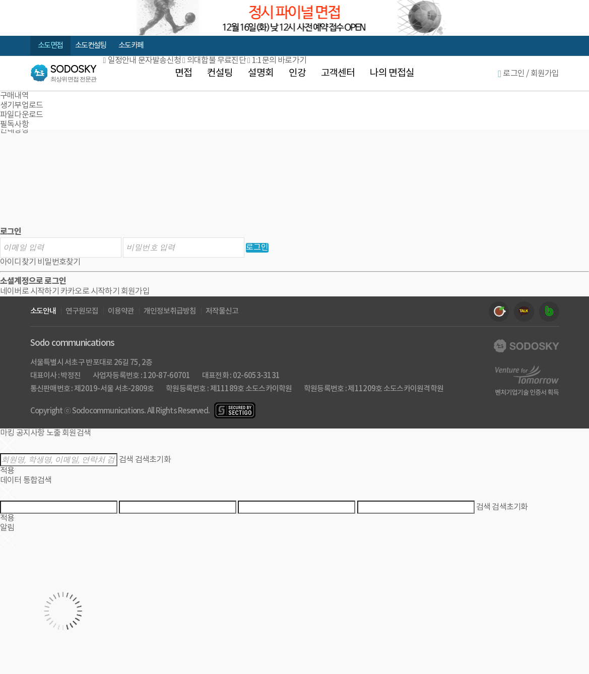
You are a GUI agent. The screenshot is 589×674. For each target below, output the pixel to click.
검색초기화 (153, 459)
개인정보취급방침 (170, 311)
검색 (126, 459)
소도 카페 (130, 45)
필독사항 (14, 124)
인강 (297, 73)
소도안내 (43, 311)
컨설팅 (220, 73)
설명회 (261, 73)
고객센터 (338, 73)
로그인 (257, 247)
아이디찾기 (18, 262)
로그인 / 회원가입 (528, 73)
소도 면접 (50, 45)
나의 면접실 (392, 73)
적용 (7, 470)
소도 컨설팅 (90, 45)
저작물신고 (222, 311)
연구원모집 (82, 311)
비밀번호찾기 (58, 262)
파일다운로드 (21, 114)
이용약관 (121, 311)
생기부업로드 (21, 105)
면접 (183, 73)
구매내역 (14, 95)
